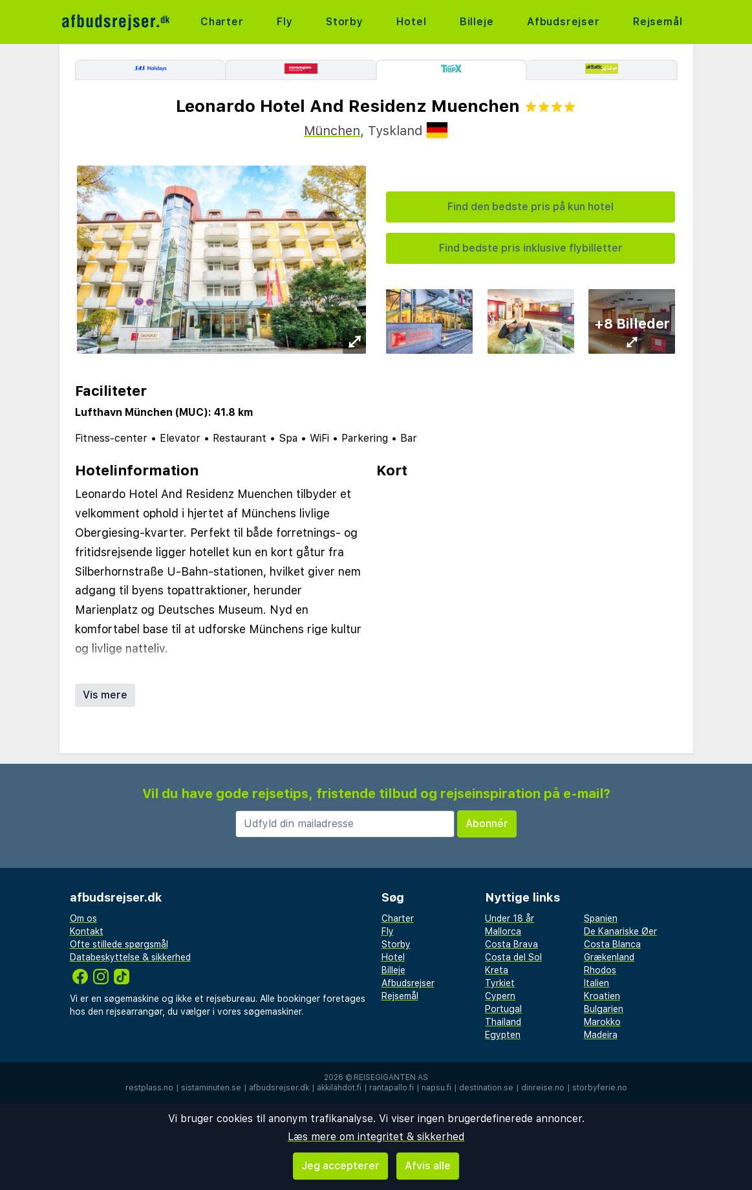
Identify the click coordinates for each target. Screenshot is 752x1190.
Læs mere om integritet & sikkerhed (376, 1136)
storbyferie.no (599, 1087)
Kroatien (602, 996)
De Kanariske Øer (620, 931)
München (332, 130)
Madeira (601, 1035)
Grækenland (609, 957)
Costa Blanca (612, 944)
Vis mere (105, 695)
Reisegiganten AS (391, 1077)
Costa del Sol (513, 957)
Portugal (503, 1009)
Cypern (500, 996)
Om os (83, 918)
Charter (222, 22)
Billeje (477, 22)
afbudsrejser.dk (279, 1087)
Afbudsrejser (563, 22)
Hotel (411, 22)
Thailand (503, 1022)
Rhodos (600, 970)
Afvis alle (428, 1166)
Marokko (602, 1022)
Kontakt (86, 931)
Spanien (601, 918)
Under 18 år (509, 918)
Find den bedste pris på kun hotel (530, 206)
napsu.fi (436, 1087)
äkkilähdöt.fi (339, 1087)
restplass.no (149, 1087)
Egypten (503, 1035)
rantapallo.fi (391, 1087)
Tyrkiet (500, 983)
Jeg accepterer (340, 1166)
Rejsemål (657, 22)
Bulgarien (603, 1009)
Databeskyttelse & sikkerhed (130, 957)
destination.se (486, 1087)
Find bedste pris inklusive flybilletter (531, 248)
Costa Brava (511, 944)
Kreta (496, 970)
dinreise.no (542, 1087)
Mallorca (503, 931)
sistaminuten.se (211, 1087)
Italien (596, 983)
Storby (344, 22)
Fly (284, 22)
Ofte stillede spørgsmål (119, 944)
